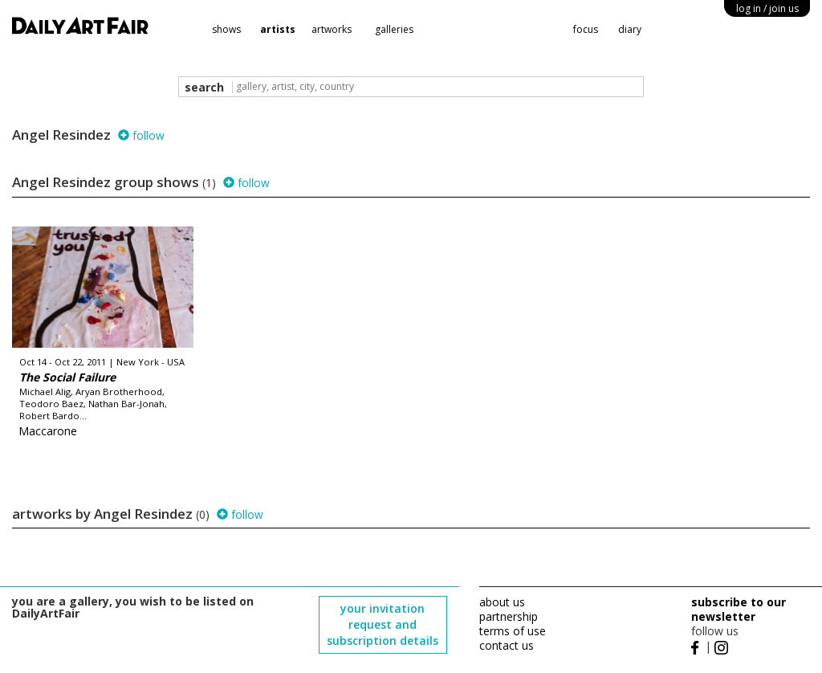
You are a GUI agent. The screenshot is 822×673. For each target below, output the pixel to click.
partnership (508, 616)
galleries (394, 29)
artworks (331, 29)
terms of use (512, 630)
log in (767, 8)
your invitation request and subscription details (382, 624)
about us (502, 602)
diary (629, 29)
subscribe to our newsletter (738, 609)
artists (277, 29)
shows (226, 29)
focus (585, 29)
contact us (506, 645)
